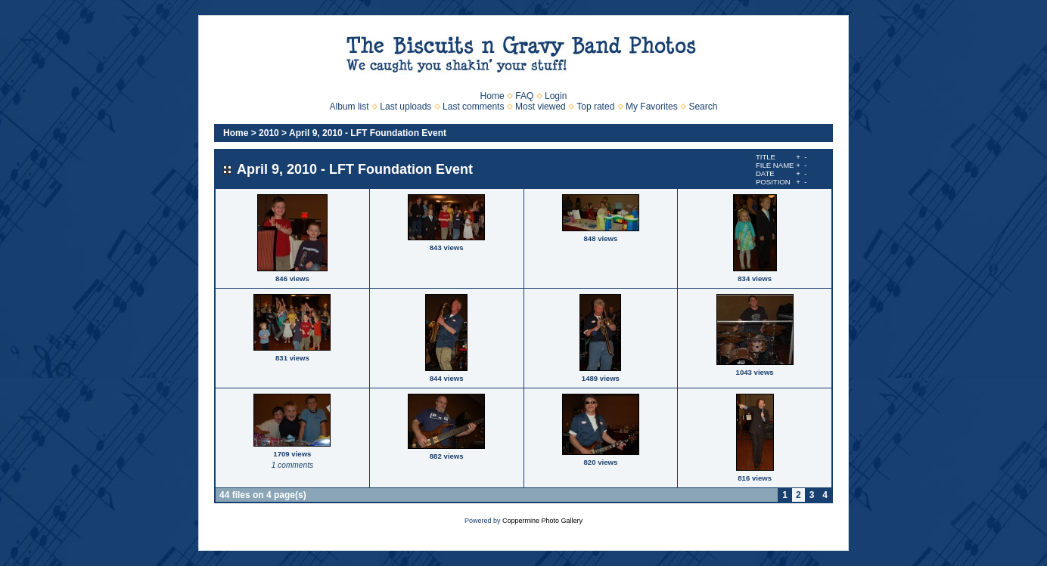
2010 (269, 133)
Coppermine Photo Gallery (542, 520)
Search (702, 106)
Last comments (473, 106)
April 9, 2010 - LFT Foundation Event (367, 133)
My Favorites (652, 106)
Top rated (595, 106)
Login (556, 96)
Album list (349, 106)
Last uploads (405, 106)
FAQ (524, 96)
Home (492, 96)
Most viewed (540, 106)
